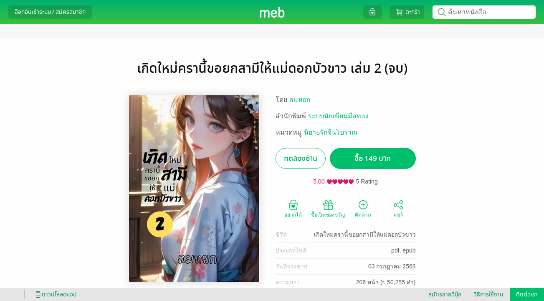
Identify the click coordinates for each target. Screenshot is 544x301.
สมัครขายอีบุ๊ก (444, 294)
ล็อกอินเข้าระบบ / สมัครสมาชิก (50, 12)
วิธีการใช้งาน (489, 294)
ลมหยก (300, 99)
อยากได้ (293, 208)
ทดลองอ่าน (300, 158)
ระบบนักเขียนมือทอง (338, 116)
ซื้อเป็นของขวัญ (328, 208)
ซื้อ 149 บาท (372, 158)
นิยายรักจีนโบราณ (331, 132)
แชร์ (398, 208)
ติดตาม (363, 208)
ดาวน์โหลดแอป (54, 294)
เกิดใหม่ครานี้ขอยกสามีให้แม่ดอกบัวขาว (365, 234)
